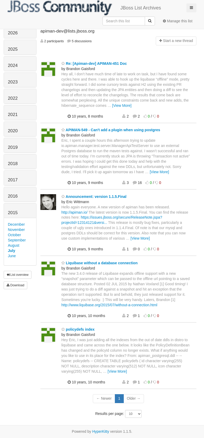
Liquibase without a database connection (99, 263)
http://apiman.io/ (74, 212)
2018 (13, 163)
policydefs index (78, 329)
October (14, 235)
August (13, 245)
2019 (13, 147)
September (17, 240)
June (12, 256)
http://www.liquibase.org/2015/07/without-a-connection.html (109, 305)
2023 (13, 82)
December (16, 224)
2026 (13, 32)
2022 (13, 98)
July (11, 251)
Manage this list (177, 21)
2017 (13, 179)
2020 (13, 130)
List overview (18, 275)
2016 (13, 196)
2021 (13, 114)
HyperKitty (100, 431)
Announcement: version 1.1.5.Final (93, 196)
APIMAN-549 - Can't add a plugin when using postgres (110, 130)
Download (15, 285)
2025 (13, 49)
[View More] (122, 105)
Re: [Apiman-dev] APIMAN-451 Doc (94, 63)
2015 (13, 212)
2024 (13, 65)
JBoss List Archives (84, 7)
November (16, 230)
